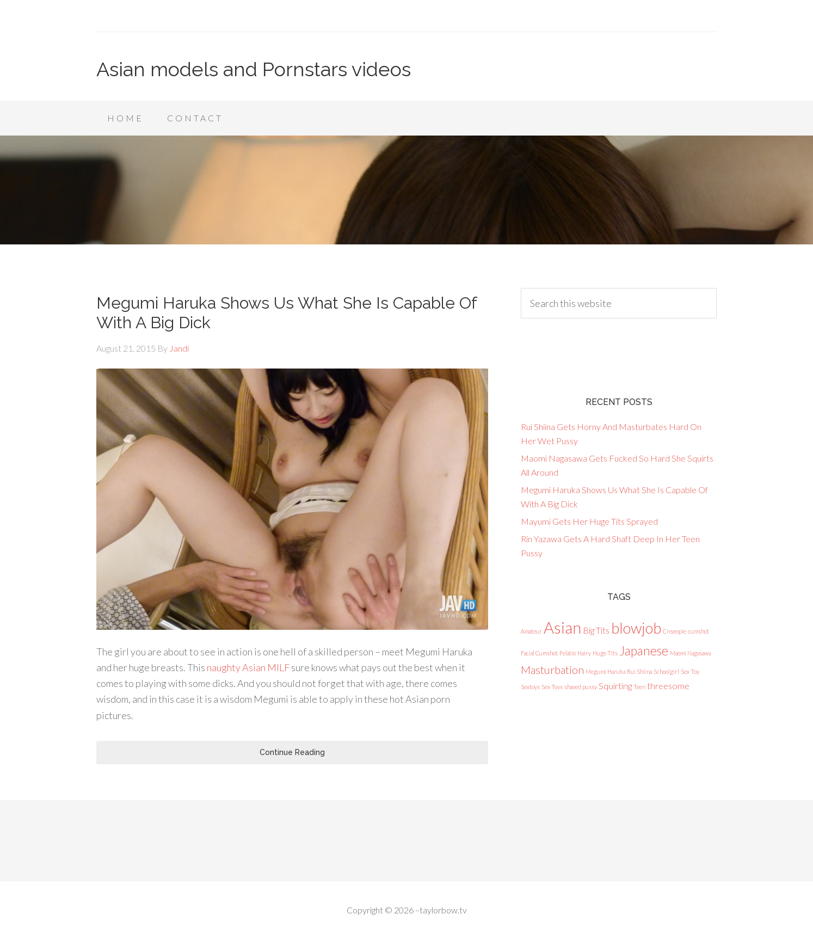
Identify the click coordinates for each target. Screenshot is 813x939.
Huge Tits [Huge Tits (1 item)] (605, 652)
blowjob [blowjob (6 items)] (636, 628)
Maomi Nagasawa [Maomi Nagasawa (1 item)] (690, 652)
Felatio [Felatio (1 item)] (567, 652)
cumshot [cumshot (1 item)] (698, 631)
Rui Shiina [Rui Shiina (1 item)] (639, 671)
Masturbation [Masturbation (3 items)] (552, 669)
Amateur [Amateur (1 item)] (531, 631)
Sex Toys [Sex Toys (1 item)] (552, 686)
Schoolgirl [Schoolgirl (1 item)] (666, 671)
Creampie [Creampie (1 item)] (674, 631)
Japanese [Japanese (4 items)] (643, 650)
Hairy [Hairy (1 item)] (584, 652)
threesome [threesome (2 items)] (668, 685)
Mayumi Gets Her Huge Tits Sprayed (589, 521)
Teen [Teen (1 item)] (639, 686)
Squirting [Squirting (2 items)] (615, 685)
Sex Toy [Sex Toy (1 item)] (690, 671)
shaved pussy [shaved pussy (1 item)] (580, 686)
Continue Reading (292, 752)
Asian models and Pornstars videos (253, 69)
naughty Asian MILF (248, 667)
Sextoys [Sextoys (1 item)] (530, 686)
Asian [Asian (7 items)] (562, 627)
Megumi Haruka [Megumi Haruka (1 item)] (605, 671)
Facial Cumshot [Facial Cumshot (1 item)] (539, 652)
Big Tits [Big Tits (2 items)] (596, 630)
